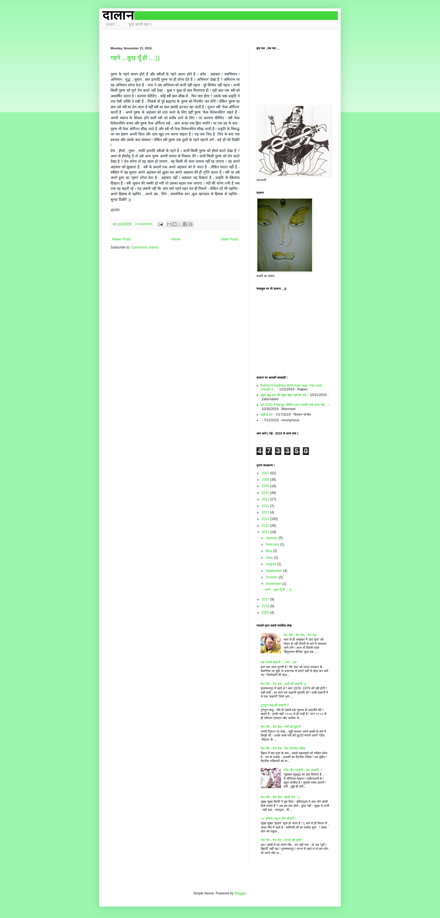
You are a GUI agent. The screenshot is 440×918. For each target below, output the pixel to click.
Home (175, 239)
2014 (266, 519)
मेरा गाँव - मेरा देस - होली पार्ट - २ (280, 797)
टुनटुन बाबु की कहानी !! (275, 705)
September (274, 571)
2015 (266, 526)
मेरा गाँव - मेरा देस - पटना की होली (281, 840)
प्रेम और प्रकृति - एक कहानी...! (303, 770)
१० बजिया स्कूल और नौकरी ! (278, 818)
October (272, 577)
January (272, 538)
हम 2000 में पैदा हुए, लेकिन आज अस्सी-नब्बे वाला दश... (294, 405)
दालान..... (113, 24)
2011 (266, 499)
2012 (266, 506)
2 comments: (144, 224)
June (270, 558)
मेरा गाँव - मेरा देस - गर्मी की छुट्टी (281, 727)
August (271, 564)
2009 (266, 486)
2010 (266, 493)
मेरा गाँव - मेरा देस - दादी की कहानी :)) (283, 684)
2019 (266, 606)
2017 (266, 599)
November (274, 584)
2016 (266, 532)
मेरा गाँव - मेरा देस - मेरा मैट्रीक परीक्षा (283, 748)
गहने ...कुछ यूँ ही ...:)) (135, 57)
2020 (266, 613)
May (269, 551)
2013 (266, 512)
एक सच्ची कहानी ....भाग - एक (279, 662)
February (273, 544)
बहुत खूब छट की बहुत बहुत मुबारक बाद (284, 395)
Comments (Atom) (144, 247)
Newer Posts (121, 239)
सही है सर (266, 415)
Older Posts (229, 239)
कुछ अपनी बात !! (140, 24)
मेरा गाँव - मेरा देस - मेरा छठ (300, 635)
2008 (266, 480)
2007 (266, 473)
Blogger (240, 893)
